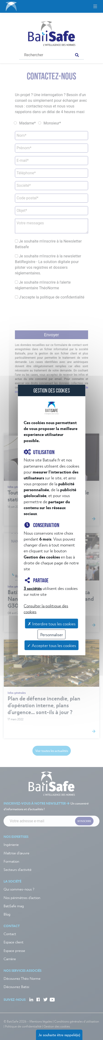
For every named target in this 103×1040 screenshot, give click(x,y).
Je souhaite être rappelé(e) (59, 1034)
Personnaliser (51, 634)
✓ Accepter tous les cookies (51, 645)
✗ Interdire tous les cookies (52, 623)
